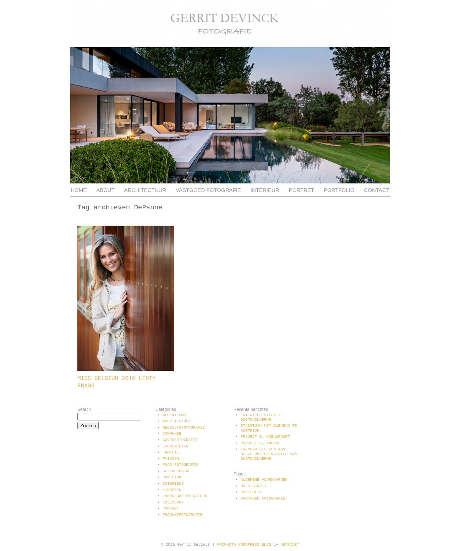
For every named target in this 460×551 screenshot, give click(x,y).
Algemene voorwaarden (264, 480)
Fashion (171, 459)
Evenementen (175, 446)
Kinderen (172, 490)
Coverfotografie (180, 440)
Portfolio (339, 190)
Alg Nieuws (174, 415)
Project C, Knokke (260, 443)
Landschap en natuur (185, 496)
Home (79, 190)
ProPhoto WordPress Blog (244, 544)
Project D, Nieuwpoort (265, 437)
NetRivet (289, 544)
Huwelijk (172, 477)
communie (172, 433)
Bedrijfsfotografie (184, 427)
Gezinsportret (178, 471)
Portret (301, 190)
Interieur (265, 190)
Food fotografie (180, 465)
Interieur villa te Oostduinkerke (262, 417)
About (105, 190)
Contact (376, 190)
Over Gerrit (254, 486)
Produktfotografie (182, 515)
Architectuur (145, 190)
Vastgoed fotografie (208, 190)
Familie (171, 452)
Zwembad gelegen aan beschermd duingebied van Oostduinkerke (269, 454)
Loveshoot (173, 502)
